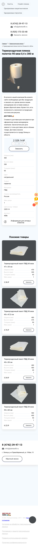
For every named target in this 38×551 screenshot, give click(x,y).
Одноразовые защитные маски (16, 8)
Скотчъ (10, 4)
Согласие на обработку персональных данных (16, 525)
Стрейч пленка (23, 4)
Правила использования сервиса (14, 538)
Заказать (19, 149)
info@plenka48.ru (20, 27)
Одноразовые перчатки (13, 13)
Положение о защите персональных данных (16, 532)
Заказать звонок (20, 35)
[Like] (36, 196)
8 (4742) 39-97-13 (19, 23)
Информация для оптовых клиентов (21, 222)
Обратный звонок (12, 459)
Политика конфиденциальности (14, 543)
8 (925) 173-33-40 (19, 32)
